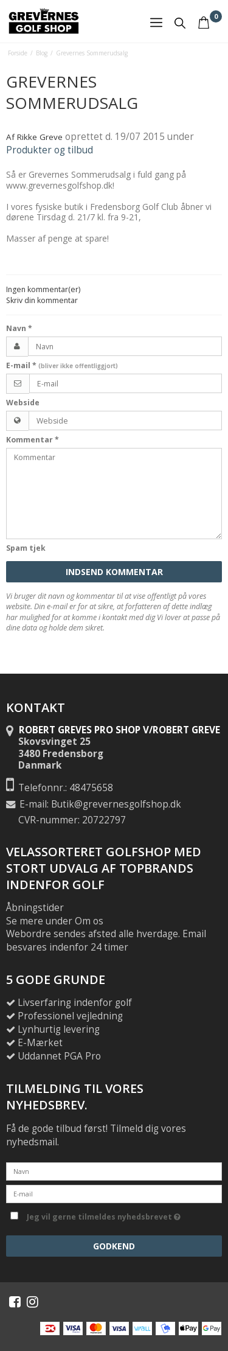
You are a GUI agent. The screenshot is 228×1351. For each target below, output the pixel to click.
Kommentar (32, 439)
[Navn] (114, 1170)
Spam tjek (26, 548)
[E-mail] (114, 1193)
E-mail (62, 365)
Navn (19, 328)
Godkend (114, 1246)
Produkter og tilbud (49, 150)
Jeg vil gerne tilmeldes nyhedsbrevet (122, 1214)
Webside (23, 402)
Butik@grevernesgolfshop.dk (116, 804)
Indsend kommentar (114, 572)
